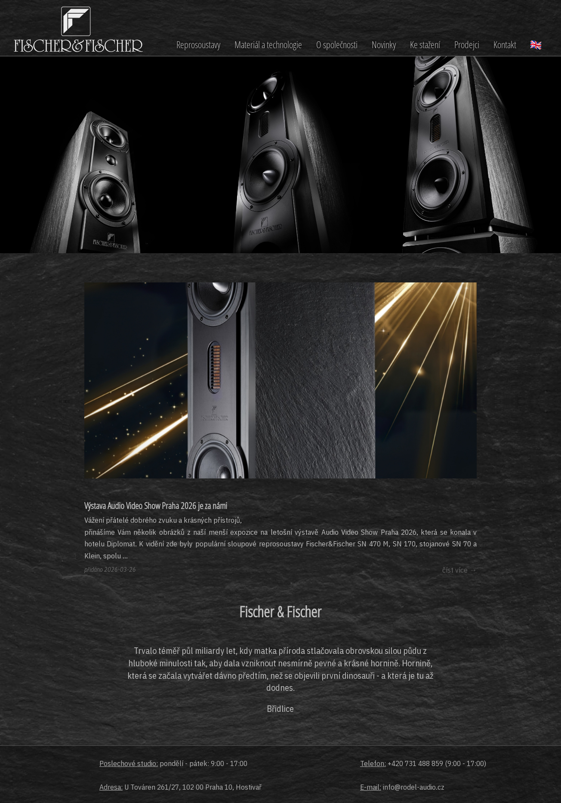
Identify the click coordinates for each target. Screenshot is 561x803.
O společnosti (337, 44)
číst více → (459, 570)
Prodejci (466, 44)
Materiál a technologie (268, 44)
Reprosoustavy (198, 44)
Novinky (384, 44)
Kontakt (504, 44)
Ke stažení (425, 44)
